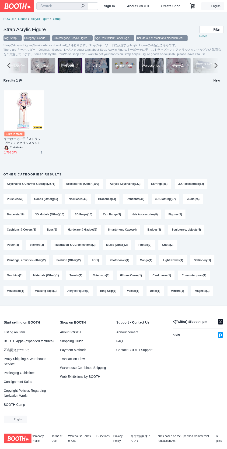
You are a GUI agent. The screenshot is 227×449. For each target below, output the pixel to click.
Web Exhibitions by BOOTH (80, 376)
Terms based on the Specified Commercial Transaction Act (182, 438)
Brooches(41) (107, 199)
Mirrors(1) (177, 292)
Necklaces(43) (78, 199)
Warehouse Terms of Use (79, 438)
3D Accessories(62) (191, 184)
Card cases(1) (162, 276)
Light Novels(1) (173, 261)
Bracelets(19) (15, 215)
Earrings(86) (159, 184)
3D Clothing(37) (165, 199)
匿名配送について (17, 350)
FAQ (119, 341)
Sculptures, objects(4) (186, 230)
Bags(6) (52, 230)
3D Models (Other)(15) (49, 215)
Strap (56, 19)
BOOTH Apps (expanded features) (29, 341)
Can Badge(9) (112, 215)
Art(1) (95, 261)
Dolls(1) (155, 292)
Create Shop (170, 6)
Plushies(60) (15, 199)
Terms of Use (57, 438)
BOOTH (8, 19)
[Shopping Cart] (193, 6)
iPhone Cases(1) (131, 276)
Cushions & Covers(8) (21, 230)
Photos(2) (145, 245)
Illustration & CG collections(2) (75, 245)
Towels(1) (76, 276)
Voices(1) (133, 292)
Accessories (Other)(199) (82, 184)
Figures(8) (175, 215)
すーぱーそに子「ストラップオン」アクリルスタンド (22, 141)
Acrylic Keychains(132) (125, 184)
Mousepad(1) (15, 292)
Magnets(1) (202, 292)
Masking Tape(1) (46, 292)
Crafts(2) (168, 245)
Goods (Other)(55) (46, 199)
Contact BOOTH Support (134, 350)
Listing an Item (14, 332)
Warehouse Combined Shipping (83, 368)
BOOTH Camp (14, 404)
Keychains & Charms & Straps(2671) (31, 184)
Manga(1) (146, 261)
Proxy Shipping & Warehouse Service (25, 361)
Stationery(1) (202, 261)
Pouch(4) (13, 245)
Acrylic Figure (40, 19)
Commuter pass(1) (194, 276)
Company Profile (38, 438)
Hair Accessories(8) (145, 215)
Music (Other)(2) (117, 245)
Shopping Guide (71, 341)
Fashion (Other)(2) (68, 261)
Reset (203, 36)
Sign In (109, 6)
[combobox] (61, 6)
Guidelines (103, 436)
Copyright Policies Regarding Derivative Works (25, 393)
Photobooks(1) (119, 261)
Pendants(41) (135, 199)
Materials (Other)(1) (46, 276)
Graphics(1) (15, 276)
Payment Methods (73, 350)
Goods (22, 19)
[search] (83, 6)
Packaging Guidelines (19, 373)
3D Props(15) (83, 215)
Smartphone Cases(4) (122, 230)
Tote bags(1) (101, 276)
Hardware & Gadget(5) (82, 230)
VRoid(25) (193, 199)
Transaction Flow (72, 359)
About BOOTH (138, 6)
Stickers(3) (37, 245)
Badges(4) (154, 230)
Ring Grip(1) (108, 292)
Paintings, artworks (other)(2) (26, 261)
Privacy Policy (117, 438)
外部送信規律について (140, 438)
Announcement (127, 332)
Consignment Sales (18, 382)
